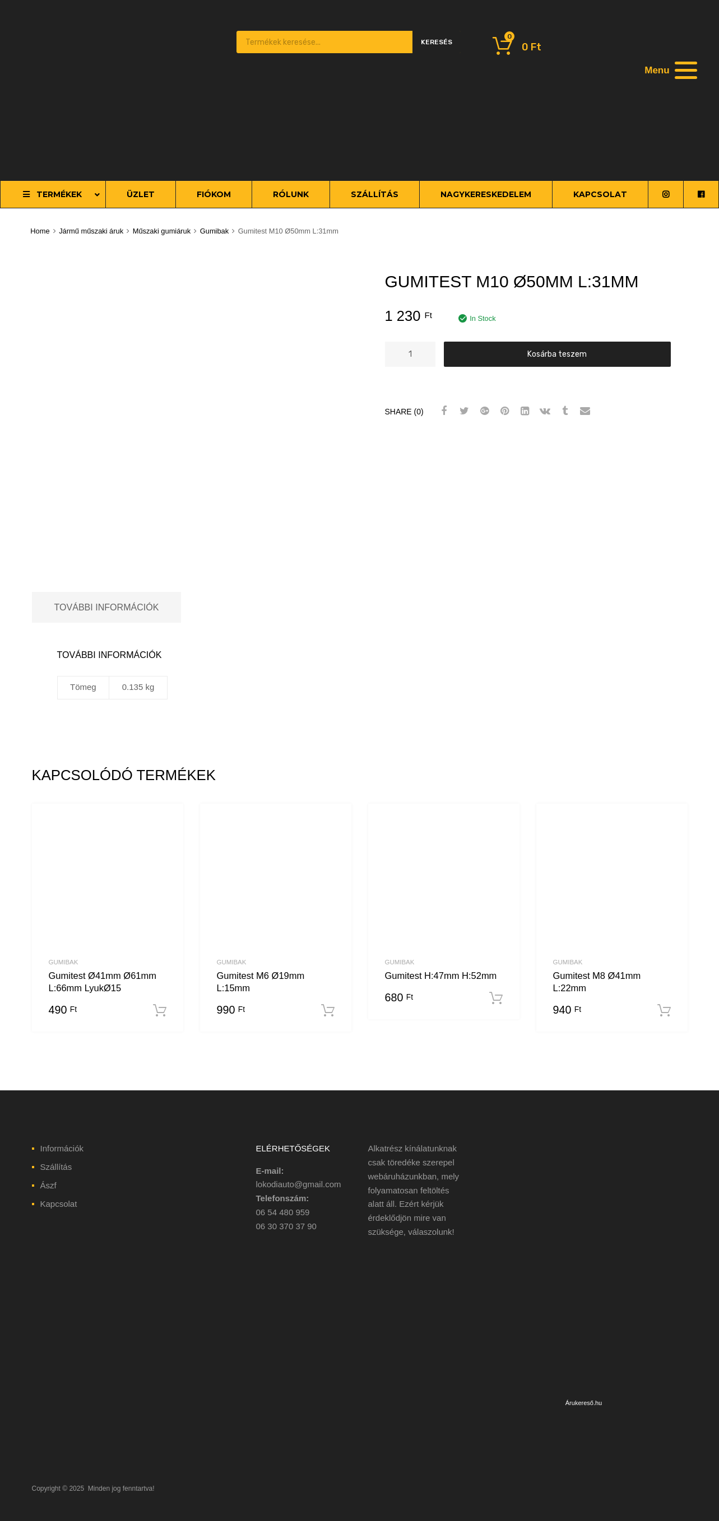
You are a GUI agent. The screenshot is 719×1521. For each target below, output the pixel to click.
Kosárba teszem (557, 353)
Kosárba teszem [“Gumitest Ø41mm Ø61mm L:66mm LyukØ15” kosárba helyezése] (159, 1011)
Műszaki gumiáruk (162, 231)
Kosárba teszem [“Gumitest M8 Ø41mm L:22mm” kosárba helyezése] (664, 1011)
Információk (62, 1148)
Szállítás (56, 1167)
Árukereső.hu (583, 1402)
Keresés (436, 42)
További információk (106, 607)
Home (39, 231)
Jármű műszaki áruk (91, 231)
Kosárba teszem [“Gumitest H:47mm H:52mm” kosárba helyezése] (496, 998)
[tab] (107, 607)
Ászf (48, 1185)
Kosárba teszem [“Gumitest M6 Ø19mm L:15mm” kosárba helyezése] (328, 1011)
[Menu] (670, 70)
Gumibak (214, 231)
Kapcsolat (58, 1204)
